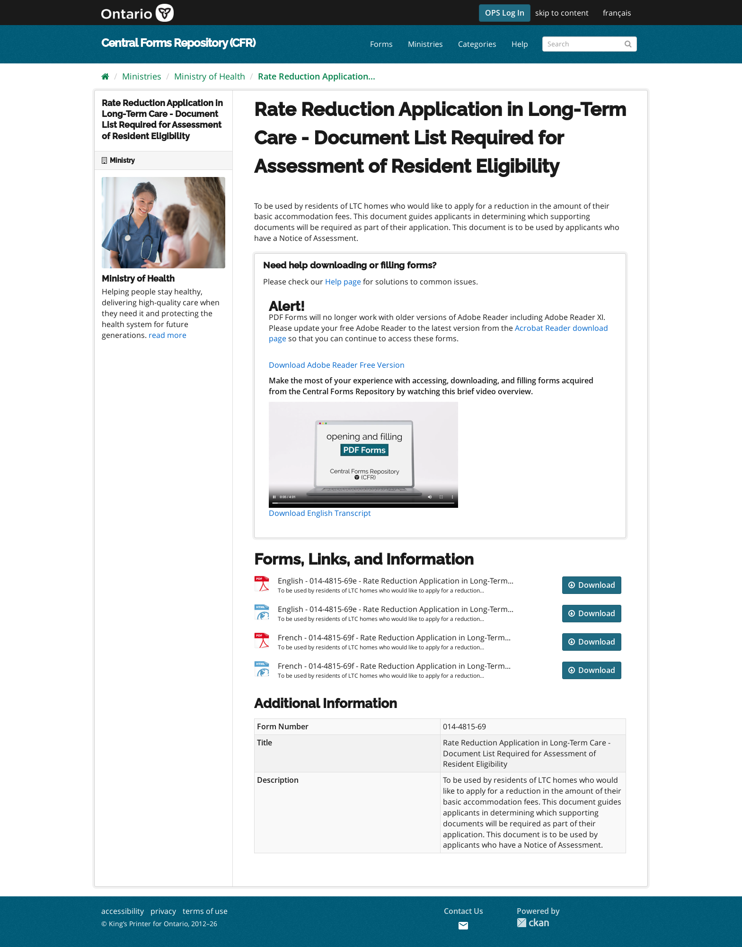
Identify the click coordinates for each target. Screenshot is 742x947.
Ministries (425, 44)
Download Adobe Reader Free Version (337, 365)
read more (167, 335)
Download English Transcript (320, 513)
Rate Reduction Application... (316, 76)
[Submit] (628, 42)
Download (591, 585)
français (617, 13)
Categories (477, 44)
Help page (343, 281)
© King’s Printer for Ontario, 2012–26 (159, 923)
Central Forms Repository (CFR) (178, 43)
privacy (163, 911)
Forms (381, 44)
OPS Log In (504, 13)
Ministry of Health (209, 76)
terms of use (205, 911)
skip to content (562, 13)
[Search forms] (589, 44)
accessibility (122, 911)
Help (520, 44)
